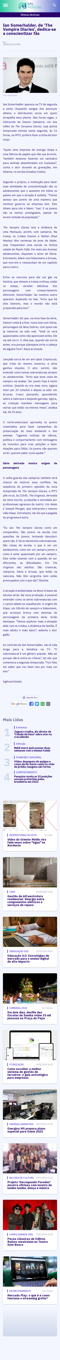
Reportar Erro (30, 697)
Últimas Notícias (30, 14)
